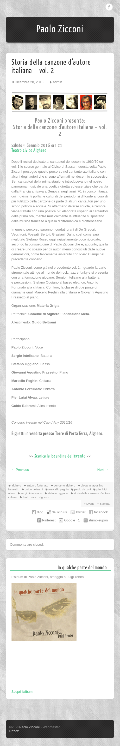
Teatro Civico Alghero (29, 150)
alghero (16, 485)
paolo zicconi (82, 489)
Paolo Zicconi (60, 29)
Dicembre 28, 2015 (29, 82)
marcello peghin (58, 489)
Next (103, 470)
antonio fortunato (37, 485)
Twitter (80, 512)
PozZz (14, 731)
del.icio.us (59, 512)
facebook (101, 512)
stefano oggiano (58, 493)
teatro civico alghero (35, 497)
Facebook (109, 7)
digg (40, 512)
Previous (20, 470)
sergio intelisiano (31, 493)
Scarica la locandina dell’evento (60, 456)
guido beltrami (34, 489)
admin (57, 82)
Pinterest (48, 520)
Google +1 (72, 520)
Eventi (90, 503)
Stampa (105, 503)
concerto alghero (64, 485)
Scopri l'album (22, 692)
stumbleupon (98, 520)
